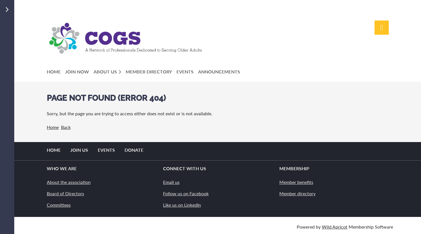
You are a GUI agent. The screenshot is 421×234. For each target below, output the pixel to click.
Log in (382, 27)
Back (66, 127)
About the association (69, 182)
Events (106, 150)
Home (53, 127)
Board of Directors (65, 193)
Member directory (297, 193)
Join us (79, 150)
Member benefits (296, 182)
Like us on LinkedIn (182, 205)
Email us (171, 182)
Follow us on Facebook (186, 193)
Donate (134, 150)
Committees (59, 205)
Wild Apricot (334, 226)
